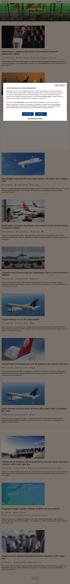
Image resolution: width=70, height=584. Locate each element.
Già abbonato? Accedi (35, 118)
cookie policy (47, 96)
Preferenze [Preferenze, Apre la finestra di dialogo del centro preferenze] (27, 114)
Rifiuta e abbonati (60, 85)
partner (8, 104)
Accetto (40, 114)
